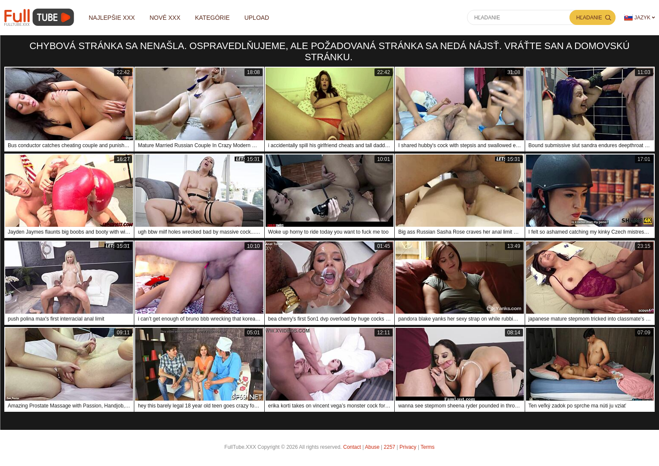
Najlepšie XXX (112, 18)
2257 (390, 447)
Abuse (372, 447)
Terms (428, 447)
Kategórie (212, 18)
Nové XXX (164, 18)
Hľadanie (589, 18)
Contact (352, 447)
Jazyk (637, 17)
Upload (256, 18)
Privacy (407, 447)
